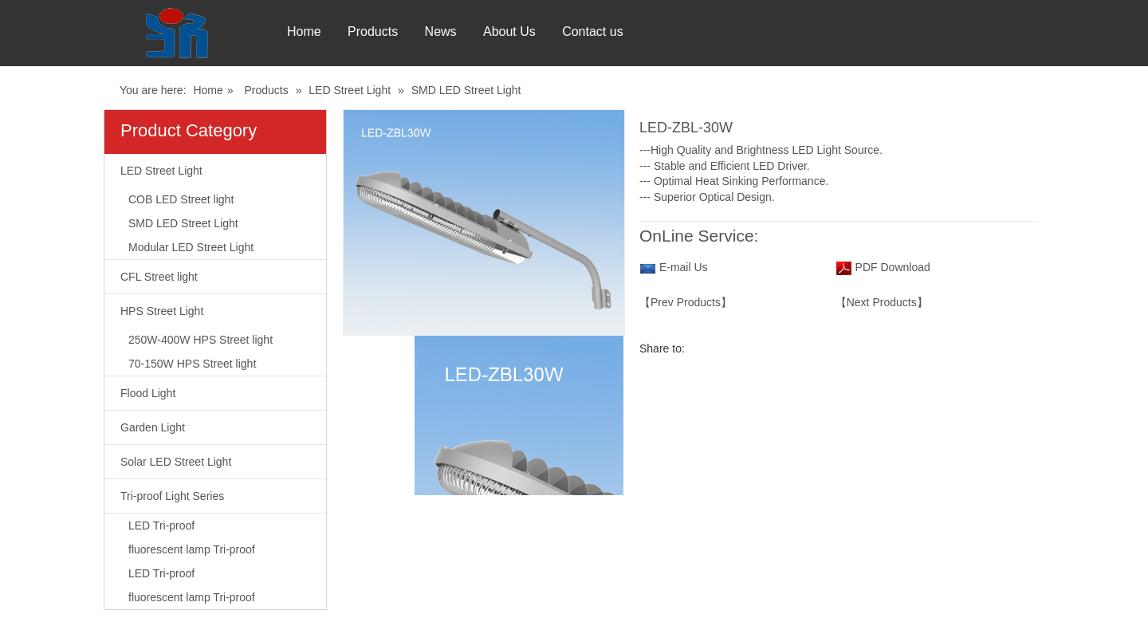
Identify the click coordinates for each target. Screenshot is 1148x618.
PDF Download (891, 267)
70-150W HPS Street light (192, 363)
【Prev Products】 (685, 302)
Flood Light (147, 393)
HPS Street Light (161, 311)
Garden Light (152, 427)
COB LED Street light (181, 199)
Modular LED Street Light (191, 247)
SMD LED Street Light (466, 90)
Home (304, 31)
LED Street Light (350, 90)
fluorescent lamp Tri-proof (191, 549)
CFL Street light (159, 276)
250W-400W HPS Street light (200, 339)
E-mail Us (683, 267)
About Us (573, 31)
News (483, 31)
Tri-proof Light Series (172, 496)
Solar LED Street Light (175, 461)
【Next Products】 (881, 302)
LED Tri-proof (161, 525)
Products (394, 31)
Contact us (677, 31)
